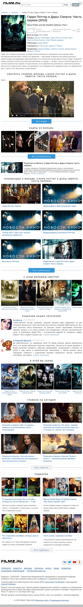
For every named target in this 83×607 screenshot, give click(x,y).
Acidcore (17, 320)
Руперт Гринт (67, 38)
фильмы (28, 568)
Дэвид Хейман (44, 49)
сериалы (38, 568)
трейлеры (6, 568)
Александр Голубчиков (55, 582)
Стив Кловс (43, 46)
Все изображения (41, 156)
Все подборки (41, 550)
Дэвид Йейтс (43, 43)
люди (56, 568)
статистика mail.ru (36, 571)
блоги (48, 568)
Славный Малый (22, 340)
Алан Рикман (51, 40)
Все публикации (41, 270)
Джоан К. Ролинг (55, 46)
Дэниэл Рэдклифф (42, 38)
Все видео (41, 121)
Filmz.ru (42, 579)
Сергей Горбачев (8, 584)
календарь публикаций (12, 571)
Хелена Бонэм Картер (36, 40)
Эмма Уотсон (55, 38)
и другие (60, 40)
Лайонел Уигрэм (57, 49)
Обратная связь (42, 600)
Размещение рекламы (59, 600)
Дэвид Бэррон (70, 49)
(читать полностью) (38, 173)
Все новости (41, 468)
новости (17, 568)
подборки (66, 568)
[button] (79, 141)
